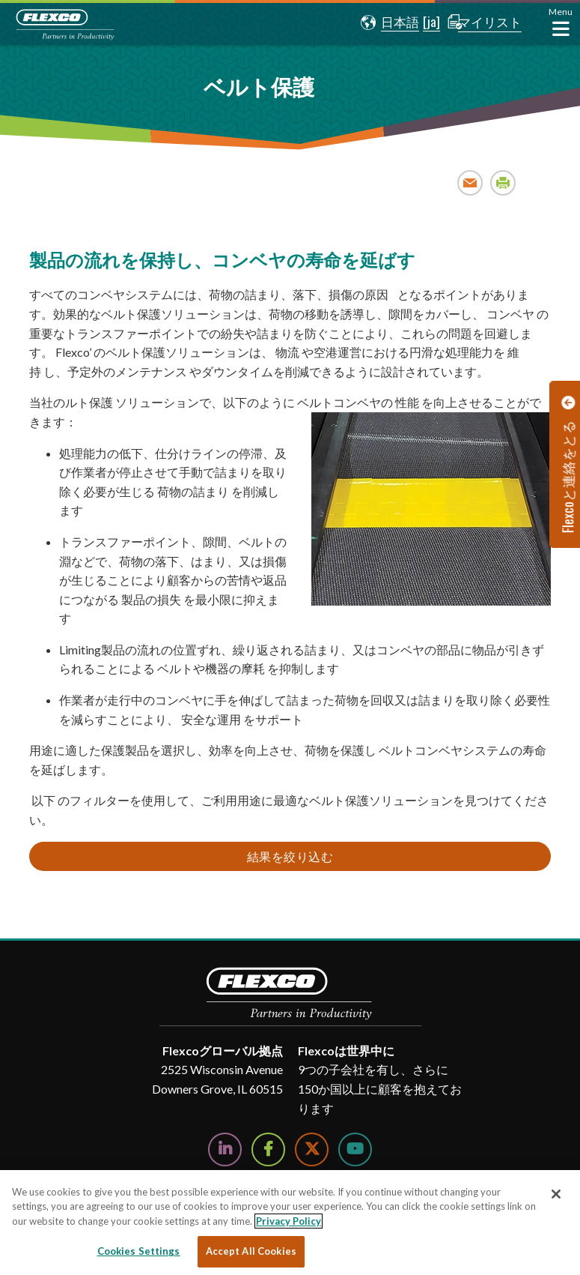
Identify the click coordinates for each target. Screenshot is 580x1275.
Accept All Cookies (251, 1251)
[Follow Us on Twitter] (312, 1149)
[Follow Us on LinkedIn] (225, 1149)
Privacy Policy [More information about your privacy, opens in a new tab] (288, 1221)
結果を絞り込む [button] (290, 856)
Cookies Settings (138, 1251)
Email (470, 182)
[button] (381, 22)
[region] (290, 1222)
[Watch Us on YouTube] (355, 1149)
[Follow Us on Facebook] (268, 1149)
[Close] (556, 1194)
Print (503, 182)
